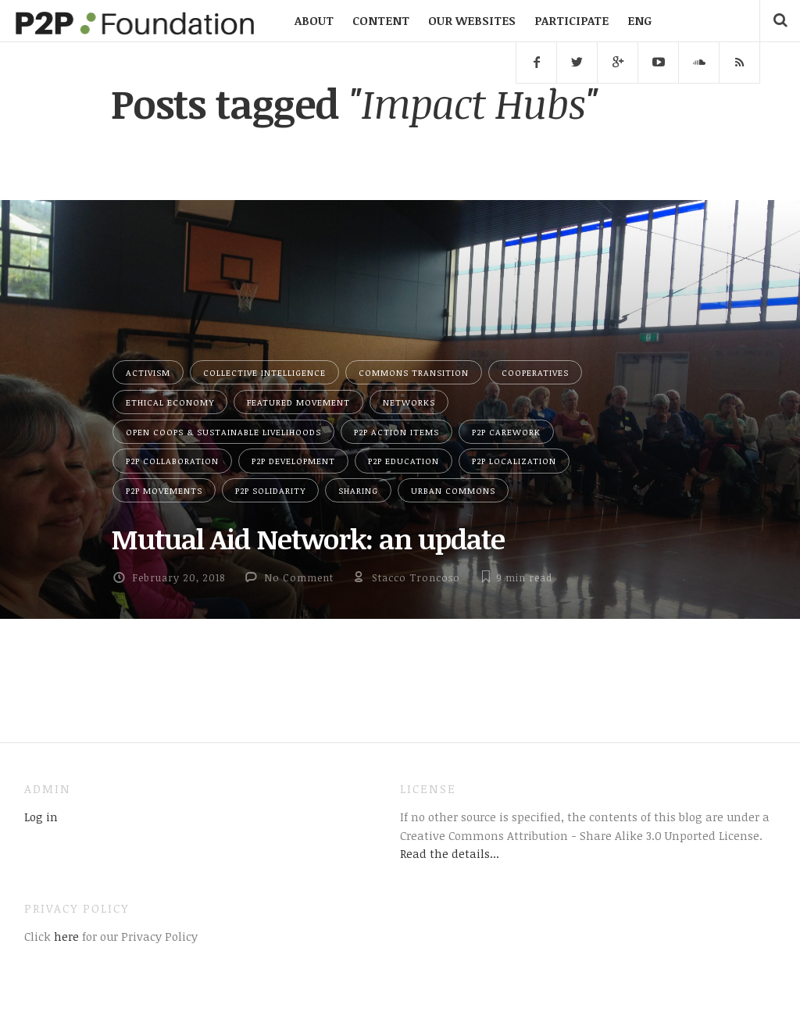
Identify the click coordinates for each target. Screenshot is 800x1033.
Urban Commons (453, 490)
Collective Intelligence (264, 372)
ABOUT (314, 20)
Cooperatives (535, 372)
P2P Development (293, 460)
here (65, 936)
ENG (639, 20)
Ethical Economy (170, 402)
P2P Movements (164, 490)
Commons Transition (414, 372)
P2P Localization (514, 460)
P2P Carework (506, 432)
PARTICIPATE (571, 20)
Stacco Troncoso (416, 577)
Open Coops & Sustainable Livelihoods (223, 432)
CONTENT (380, 20)
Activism (148, 372)
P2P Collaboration (172, 460)
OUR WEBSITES (472, 20)
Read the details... (449, 853)
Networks (409, 402)
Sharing (358, 490)
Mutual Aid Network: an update (308, 538)
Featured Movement (298, 402)
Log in (41, 816)
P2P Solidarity (270, 490)
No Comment (299, 577)
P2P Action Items (396, 432)
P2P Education (403, 460)
